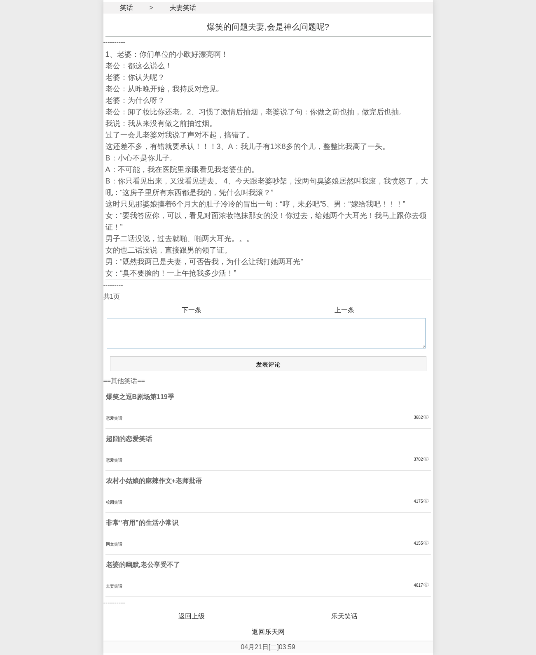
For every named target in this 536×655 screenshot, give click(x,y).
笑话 (126, 7)
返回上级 (191, 616)
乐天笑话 (344, 616)
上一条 (344, 310)
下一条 (191, 310)
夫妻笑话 (183, 7)
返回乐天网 (268, 631)
